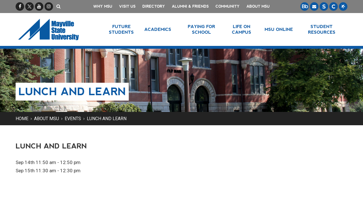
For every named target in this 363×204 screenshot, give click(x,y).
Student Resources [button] (321, 29)
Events (73, 118)
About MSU (258, 6)
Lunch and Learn (106, 118)
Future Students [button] (121, 29)
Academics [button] (157, 29)
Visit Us (127, 6)
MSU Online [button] (279, 29)
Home (22, 118)
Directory (153, 6)
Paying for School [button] (201, 29)
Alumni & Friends (190, 6)
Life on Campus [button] (241, 29)
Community (228, 6)
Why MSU (102, 6)
